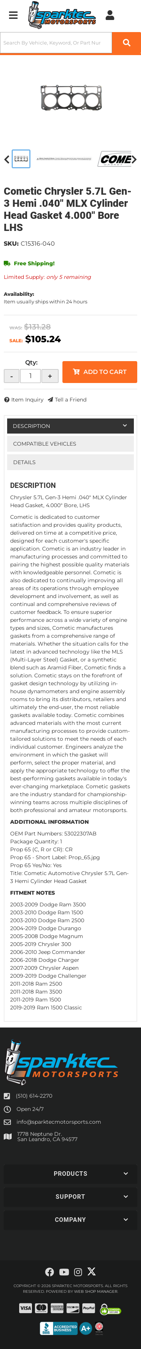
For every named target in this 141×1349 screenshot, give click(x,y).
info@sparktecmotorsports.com (59, 1121)
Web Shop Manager (95, 1291)
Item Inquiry (27, 399)
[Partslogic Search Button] (126, 42)
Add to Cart (105, 371)
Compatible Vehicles (44, 443)
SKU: (11, 243)
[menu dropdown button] (13, 15)
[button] (70, 42)
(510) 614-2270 (34, 1095)
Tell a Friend (70, 399)
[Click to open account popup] (110, 15)
